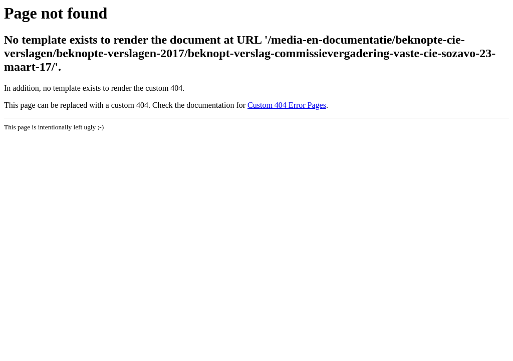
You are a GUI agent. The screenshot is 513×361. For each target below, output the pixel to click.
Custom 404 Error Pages (286, 105)
